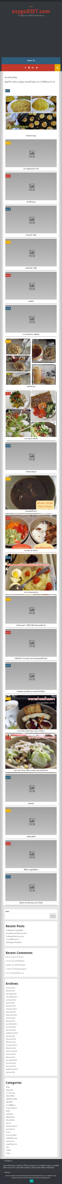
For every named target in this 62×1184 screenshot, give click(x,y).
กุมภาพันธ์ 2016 (11, 997)
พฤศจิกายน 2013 (12, 1069)
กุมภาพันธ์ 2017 (11, 994)
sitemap (7, 1172)
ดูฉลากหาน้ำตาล (18, 957)
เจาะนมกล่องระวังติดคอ (31, 334)
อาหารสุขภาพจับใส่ (31, 439)
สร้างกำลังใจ (10, 1120)
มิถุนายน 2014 (11, 1048)
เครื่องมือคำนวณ (11, 1138)
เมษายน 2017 (10, 988)
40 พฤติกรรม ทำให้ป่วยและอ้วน (16, 933)
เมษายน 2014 (10, 1054)
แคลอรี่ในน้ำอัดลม (19, 965)
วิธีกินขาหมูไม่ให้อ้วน (31, 870)
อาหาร (8, 1132)
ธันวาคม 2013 (11, 1066)
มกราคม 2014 (11, 1063)
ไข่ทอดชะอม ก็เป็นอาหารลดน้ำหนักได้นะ (31, 691)
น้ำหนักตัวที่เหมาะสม (17, 973)
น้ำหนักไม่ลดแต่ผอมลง (19, 969)
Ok (31, 1181)
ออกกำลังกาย (10, 1129)
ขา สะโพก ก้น (10, 1093)
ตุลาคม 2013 (10, 1072)
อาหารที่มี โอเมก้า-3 (12, 939)
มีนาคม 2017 (10, 991)
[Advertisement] (31, 38)
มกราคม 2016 (11, 1000)
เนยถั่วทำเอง (31, 386)
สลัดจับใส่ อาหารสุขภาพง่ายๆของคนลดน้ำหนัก (31, 658)
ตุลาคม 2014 (10, 1036)
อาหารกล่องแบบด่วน (31, 592)
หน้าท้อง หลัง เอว (11, 1126)
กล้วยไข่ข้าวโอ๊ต (31, 268)
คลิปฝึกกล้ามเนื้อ (11, 1099)
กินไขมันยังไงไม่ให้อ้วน (13, 942)
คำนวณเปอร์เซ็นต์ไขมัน (16, 961)
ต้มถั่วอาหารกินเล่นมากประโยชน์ (31, 903)
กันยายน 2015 (11, 1006)
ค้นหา (7, 911)
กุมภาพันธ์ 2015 (11, 1024)
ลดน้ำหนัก (9, 1114)
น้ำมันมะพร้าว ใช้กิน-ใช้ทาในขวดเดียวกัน (31, 625)
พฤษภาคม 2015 (11, 1015)
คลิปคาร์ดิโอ (10, 1096)
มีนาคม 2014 (10, 1057)
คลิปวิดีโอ (9, 1102)
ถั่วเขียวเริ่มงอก (31, 472)
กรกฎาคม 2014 (11, 1045)
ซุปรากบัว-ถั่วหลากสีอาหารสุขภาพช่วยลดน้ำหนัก (31, 770)
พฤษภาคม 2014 (11, 1051)
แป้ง (7, 1147)
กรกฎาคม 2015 (11, 1009)
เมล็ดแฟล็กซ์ (31, 837)
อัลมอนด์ (31, 803)
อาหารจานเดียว (11, 1135)
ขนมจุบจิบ (9, 1090)
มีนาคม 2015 (10, 1021)
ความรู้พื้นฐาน (10, 1105)
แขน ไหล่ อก (10, 1141)
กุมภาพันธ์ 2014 (11, 1060)
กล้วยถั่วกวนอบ (31, 136)
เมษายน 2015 (10, 1018)
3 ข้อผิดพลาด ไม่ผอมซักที (14, 930)
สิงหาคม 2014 (11, 1042)
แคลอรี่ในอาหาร (11, 1144)
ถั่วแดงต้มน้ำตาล (31, 511)
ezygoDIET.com (31, 11)
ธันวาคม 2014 (11, 1030)
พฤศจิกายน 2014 (12, 1033)
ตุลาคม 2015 (10, 1003)
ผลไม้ (8, 1111)
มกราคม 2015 (11, 1027)
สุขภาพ (8, 1123)
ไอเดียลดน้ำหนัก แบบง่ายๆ (15, 936)
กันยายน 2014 (11, 1039)
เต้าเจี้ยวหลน (31, 202)
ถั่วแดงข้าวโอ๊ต (31, 235)
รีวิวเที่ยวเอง (8, 1161)
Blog (7, 1087)
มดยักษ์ (31, 301)
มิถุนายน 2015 (11, 1012)
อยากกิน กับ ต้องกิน (31, 550)
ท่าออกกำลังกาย (11, 1108)
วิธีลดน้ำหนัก (10, 1117)
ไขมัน (8, 1153)
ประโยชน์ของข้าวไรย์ (31, 169)
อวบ (7, 973)
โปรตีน (8, 1150)
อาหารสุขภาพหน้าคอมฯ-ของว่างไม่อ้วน (31, 731)
